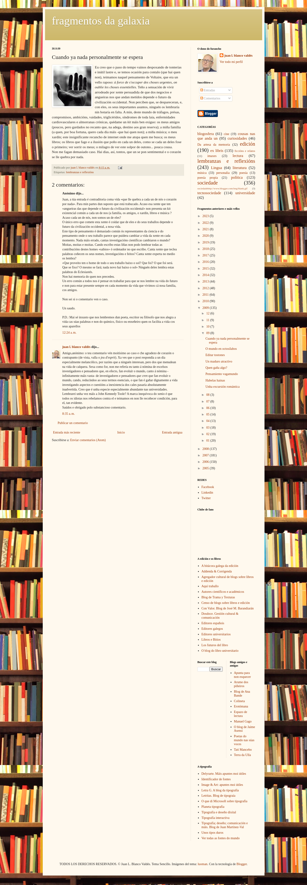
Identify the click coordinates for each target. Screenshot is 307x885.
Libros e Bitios (211, 639)
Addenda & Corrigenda (216, 571)
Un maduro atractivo (218, 361)
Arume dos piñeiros (241, 684)
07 (208, 401)
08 (208, 394)
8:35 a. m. (68, 413)
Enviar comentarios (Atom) (88, 440)
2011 (206, 294)
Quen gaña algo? (216, 367)
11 (208, 320)
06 (208, 408)
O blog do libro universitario (219, 650)
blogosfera (206, 134)
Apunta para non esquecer (242, 675)
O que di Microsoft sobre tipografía (224, 801)
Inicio (121, 432)
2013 (206, 281)
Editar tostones (215, 355)
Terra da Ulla (242, 755)
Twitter (206, 498)
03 (208, 427)
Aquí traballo (210, 586)
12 (208, 313)
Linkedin (207, 492)
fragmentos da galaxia (101, 21)
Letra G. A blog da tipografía (220, 790)
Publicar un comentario (73, 423)
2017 (206, 255)
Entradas (207, 90)
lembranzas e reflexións (80, 172)
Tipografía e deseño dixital (218, 812)
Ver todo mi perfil (231, 62)
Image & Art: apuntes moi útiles (222, 785)
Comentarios (210, 98)
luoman (202, 864)
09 (208, 333)
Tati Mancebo (243, 749)
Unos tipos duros (212, 832)
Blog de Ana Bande (242, 693)
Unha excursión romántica (222, 386)
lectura (238, 156)
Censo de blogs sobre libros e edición (225, 603)
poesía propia (208, 177)
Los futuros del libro (214, 645)
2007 (206, 455)
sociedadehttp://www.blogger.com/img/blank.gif (222, 188)
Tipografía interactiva (215, 818)
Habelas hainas (215, 380)
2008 (206, 449)
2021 (206, 229)
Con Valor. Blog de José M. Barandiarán (227, 608)
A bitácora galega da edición (219, 566)
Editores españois (212, 623)
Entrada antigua (172, 432)
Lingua (216, 168)
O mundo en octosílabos (221, 348)
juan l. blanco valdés (83, 167)
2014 (206, 275)
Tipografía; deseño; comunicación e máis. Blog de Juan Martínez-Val (224, 825)
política (237, 177)
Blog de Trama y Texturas (218, 597)
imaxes (212, 156)
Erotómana (241, 706)
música (202, 173)
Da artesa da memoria (214, 144)
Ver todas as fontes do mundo (220, 838)
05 (208, 414)
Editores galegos (212, 628)
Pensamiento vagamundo (221, 374)
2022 (206, 222)
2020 (206, 235)
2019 (206, 242)
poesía (243, 173)
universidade (245, 193)
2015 (206, 268)
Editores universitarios (216, 634)
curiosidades (237, 138)
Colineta (239, 701)
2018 (206, 249)
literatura (240, 168)
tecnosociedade (209, 193)
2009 (206, 308)
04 (208, 421)
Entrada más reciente (66, 432)
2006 (206, 462)
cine (226, 134)
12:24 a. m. (69, 332)
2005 (206, 468)
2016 (206, 262)
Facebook (207, 487)
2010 (206, 301)
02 (208, 434)
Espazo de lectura (240, 714)
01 (208, 440)
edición (247, 144)
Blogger (242, 864)
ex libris (216, 150)
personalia (223, 173)
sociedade (208, 183)
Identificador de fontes (216, 779)
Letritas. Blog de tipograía (218, 795)
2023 (206, 216)
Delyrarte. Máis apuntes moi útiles (223, 773)
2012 (206, 288)
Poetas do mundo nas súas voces (244, 740)
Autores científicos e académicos (222, 591)
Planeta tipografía (212, 806)
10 (208, 326)
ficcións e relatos (244, 151)
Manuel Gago (243, 721)
